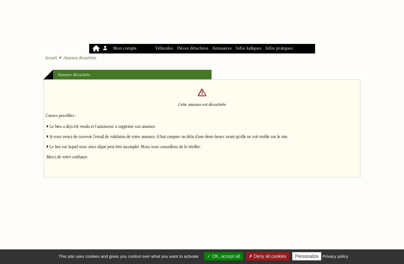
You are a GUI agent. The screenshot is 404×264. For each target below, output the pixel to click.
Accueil (51, 57)
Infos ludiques (248, 48)
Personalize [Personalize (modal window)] (307, 256)
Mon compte (120, 48)
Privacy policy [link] (335, 256)
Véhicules (164, 48)
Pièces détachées (192, 48)
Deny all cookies (267, 256)
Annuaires (222, 48)
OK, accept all (223, 256)
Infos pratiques (279, 48)
